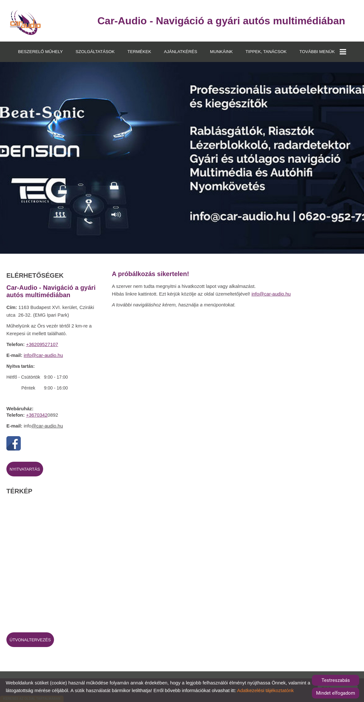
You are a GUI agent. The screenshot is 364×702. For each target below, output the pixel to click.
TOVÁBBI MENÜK (322, 52)
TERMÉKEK (139, 51)
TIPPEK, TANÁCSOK (266, 51)
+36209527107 (42, 344)
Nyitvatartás (25, 469)
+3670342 (36, 415)
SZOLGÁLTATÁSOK (94, 51)
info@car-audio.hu (43, 355)
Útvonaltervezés (30, 639)
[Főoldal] (25, 22)
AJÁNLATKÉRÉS (180, 51)
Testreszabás (335, 680)
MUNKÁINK (221, 51)
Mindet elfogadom (335, 693)
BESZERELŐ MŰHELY (40, 51)
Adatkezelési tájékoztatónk (265, 690)
